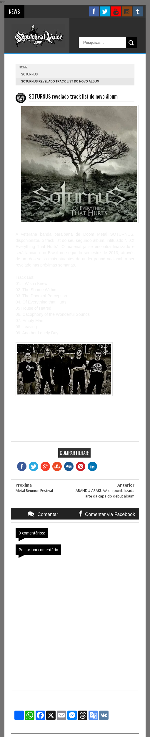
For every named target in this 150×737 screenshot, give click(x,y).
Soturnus (29, 74)
